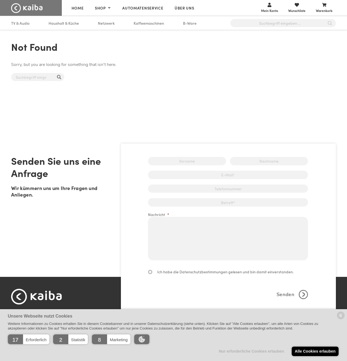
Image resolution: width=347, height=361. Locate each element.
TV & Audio (20, 23)
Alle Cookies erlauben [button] (315, 351)
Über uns (184, 8)
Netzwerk (106, 23)
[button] (28, 339)
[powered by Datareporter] (340, 318)
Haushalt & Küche (64, 23)
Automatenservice (142, 8)
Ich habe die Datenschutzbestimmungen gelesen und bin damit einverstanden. (225, 271)
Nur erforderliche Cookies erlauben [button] (251, 351)
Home (78, 8)
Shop (100, 8)
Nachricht (158, 214)
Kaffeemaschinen (149, 23)
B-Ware (190, 23)
